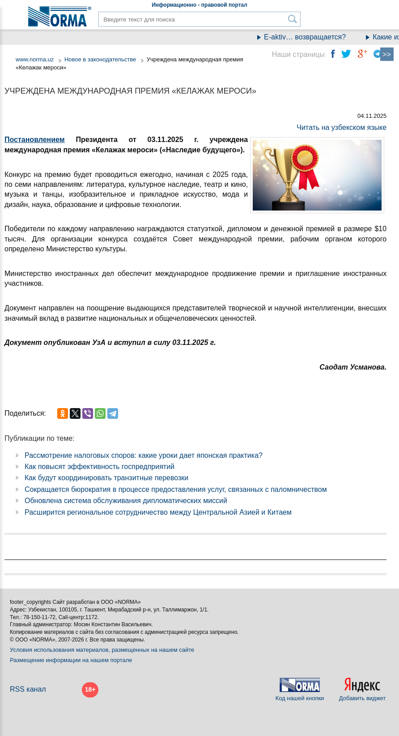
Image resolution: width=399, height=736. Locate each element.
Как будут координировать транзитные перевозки (106, 478)
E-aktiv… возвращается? (310, 37)
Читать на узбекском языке (341, 127)
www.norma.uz (35, 59)
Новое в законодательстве (100, 59)
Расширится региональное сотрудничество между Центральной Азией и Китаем (158, 512)
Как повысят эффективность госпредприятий (99, 466)
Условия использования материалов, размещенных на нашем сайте (102, 649)
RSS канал (28, 689)
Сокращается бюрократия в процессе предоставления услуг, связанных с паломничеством (176, 489)
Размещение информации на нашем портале (71, 660)
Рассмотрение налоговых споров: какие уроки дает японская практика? (144, 455)
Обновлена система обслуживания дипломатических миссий (126, 500)
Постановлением (34, 139)
